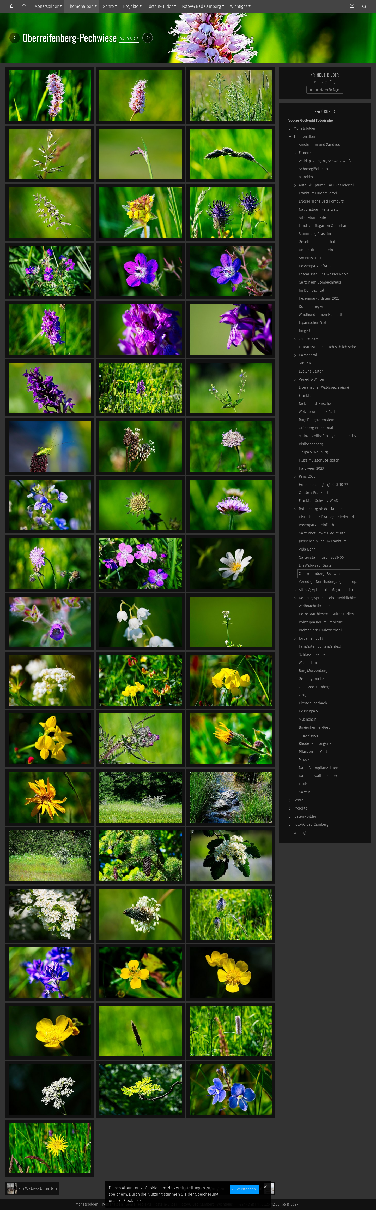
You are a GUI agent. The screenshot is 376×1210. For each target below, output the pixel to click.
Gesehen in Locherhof (317, 242)
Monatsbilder (46, 6)
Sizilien (305, 363)
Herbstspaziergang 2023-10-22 (323, 484)
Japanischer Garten (315, 323)
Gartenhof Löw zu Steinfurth (322, 533)
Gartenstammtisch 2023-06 (321, 557)
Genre (108, 6)
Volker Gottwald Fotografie (310, 120)
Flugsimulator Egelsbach (319, 460)
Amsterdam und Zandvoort (321, 145)
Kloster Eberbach (313, 703)
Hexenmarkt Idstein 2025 (319, 298)
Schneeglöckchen (313, 169)
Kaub (303, 784)
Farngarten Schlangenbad (320, 646)
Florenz (305, 153)
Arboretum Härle (312, 217)
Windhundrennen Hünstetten (323, 314)
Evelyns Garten (311, 371)
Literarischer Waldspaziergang (324, 387)
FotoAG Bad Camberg (201, 6)
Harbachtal (308, 355)
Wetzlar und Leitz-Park (317, 412)
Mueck (304, 760)
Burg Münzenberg (313, 671)
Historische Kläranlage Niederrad (326, 517)
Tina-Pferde (308, 735)
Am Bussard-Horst (314, 258)
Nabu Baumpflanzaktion (318, 768)
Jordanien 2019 (311, 638)
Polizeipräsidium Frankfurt (321, 622)
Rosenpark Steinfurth (316, 525)
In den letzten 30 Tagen (325, 90)
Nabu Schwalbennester (318, 776)
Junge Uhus (308, 331)
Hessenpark (308, 711)
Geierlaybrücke (311, 679)
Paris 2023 (307, 476)
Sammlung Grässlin (315, 234)
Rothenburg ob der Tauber (320, 509)
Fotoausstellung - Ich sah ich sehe (327, 347)
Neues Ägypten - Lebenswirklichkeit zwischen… (329, 598)
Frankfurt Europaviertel (318, 193)
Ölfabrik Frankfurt (313, 493)
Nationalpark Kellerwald (319, 209)
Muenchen (307, 719)
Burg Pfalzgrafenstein (316, 420)
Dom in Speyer (311, 306)
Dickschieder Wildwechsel (320, 630)
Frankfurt (306, 395)
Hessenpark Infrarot (315, 266)
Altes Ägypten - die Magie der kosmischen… (329, 590)
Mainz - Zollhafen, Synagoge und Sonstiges (329, 436)
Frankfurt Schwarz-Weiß (318, 501)
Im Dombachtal (311, 290)
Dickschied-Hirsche (315, 404)
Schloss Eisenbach (314, 654)
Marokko (306, 177)
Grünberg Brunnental (316, 428)
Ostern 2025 (309, 339)
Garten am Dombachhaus (320, 282)
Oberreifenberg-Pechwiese (321, 573)
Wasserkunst (309, 662)
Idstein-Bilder (160, 6)
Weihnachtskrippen (315, 606)
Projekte (130, 6)
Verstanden (246, 1189)
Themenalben (81, 6)
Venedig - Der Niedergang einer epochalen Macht (329, 582)
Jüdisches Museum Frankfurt (322, 541)
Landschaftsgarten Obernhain (323, 225)
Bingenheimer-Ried (314, 727)
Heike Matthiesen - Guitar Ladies (326, 614)
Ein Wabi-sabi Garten (316, 565)
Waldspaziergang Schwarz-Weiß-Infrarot (329, 161)
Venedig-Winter (311, 379)
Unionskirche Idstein (316, 250)
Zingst (304, 695)
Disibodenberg (311, 444)
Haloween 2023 (311, 468)
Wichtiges (238, 6)
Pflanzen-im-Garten (315, 751)
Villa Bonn (307, 549)
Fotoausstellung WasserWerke (324, 274)
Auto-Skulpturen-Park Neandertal (326, 185)
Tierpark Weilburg (313, 452)
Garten (304, 792)
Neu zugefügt (325, 82)
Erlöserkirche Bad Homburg (321, 201)
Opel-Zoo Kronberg (314, 687)
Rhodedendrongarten (316, 743)
